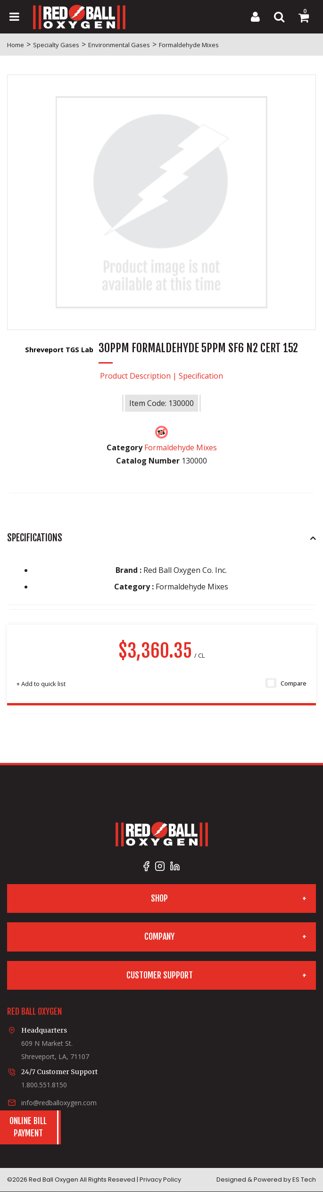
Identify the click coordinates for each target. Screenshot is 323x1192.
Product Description (135, 376)
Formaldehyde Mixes (189, 45)
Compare (286, 683)
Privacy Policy (160, 1179)
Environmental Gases (119, 45)
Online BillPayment (28, 1127)
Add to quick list (41, 683)
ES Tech (304, 1179)
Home (15, 45)
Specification (201, 376)
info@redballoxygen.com (59, 1102)
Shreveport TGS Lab (60, 349)
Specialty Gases (56, 45)
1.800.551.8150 (44, 1084)
